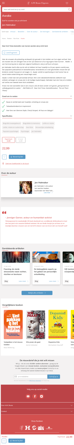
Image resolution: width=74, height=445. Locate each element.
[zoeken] (70, 9)
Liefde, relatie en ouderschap (13, 127)
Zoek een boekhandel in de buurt (17, 163)
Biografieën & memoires (31, 123)
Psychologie (25, 131)
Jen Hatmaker (36, 131)
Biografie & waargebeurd (11, 123)
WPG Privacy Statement (35, 380)
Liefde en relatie (48, 123)
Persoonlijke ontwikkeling (44, 127)
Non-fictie (29, 127)
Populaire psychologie (10, 131)
